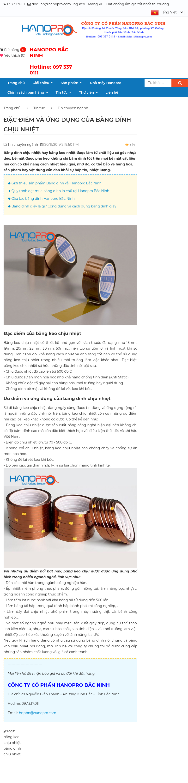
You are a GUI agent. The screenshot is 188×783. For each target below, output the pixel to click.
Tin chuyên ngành (73, 108)
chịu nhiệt (12, 743)
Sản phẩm (69, 83)
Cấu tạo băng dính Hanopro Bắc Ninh (41, 198)
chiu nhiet (12, 754)
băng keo (11, 737)
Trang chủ (16, 83)
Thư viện (86, 92)
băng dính (12, 748)
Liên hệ (111, 92)
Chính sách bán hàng (25, 92)
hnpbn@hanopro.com (37, 713)
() (12, 55)
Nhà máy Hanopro (105, 83)
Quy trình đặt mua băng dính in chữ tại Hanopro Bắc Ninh (58, 191)
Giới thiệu (40, 83)
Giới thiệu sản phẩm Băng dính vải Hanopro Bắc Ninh (55, 183)
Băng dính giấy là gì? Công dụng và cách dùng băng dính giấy (62, 206)
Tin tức (61, 92)
